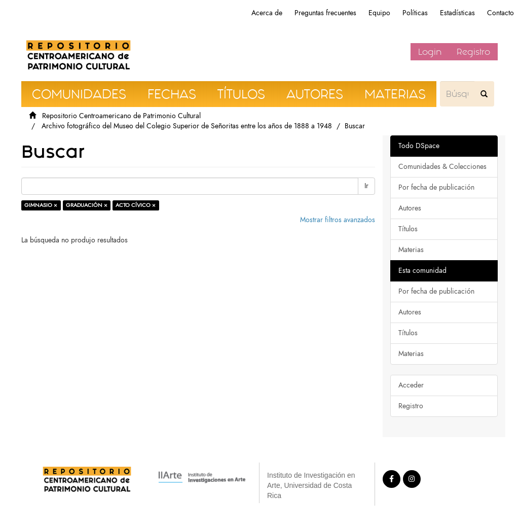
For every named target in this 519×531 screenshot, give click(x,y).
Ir (366, 186)
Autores (409, 208)
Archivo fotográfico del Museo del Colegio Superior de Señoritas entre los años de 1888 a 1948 (187, 126)
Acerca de (266, 13)
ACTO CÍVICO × (136, 205)
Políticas (415, 13)
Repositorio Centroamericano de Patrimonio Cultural (121, 116)
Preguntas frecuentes (325, 13)
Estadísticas (457, 13)
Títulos (408, 229)
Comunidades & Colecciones (442, 166)
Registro (473, 51)
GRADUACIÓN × (86, 205)
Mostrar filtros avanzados (337, 220)
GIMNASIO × (40, 205)
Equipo (379, 13)
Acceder (411, 385)
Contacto (500, 13)
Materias (411, 250)
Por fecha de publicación (436, 187)
